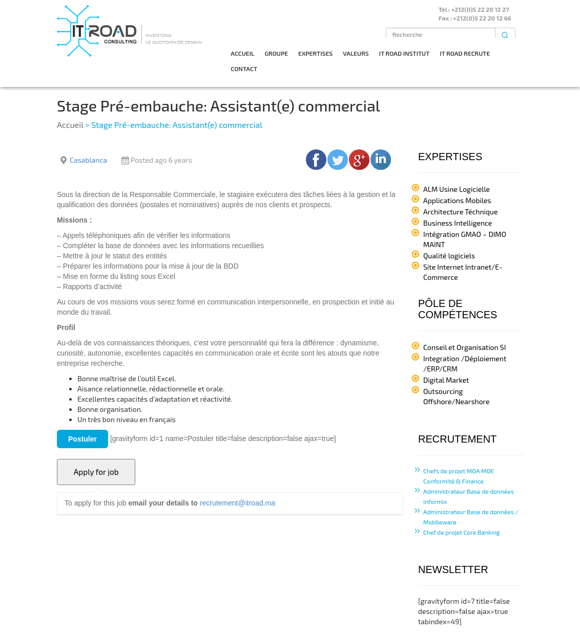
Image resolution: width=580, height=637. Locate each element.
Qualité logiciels (449, 255)
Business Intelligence (457, 222)
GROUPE (276, 53)
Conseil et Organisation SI (464, 347)
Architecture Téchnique (460, 211)
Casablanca (88, 160)
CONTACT (244, 68)
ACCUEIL (242, 53)
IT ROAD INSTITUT (404, 53)
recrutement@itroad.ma (237, 503)
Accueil (70, 124)
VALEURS (356, 53)
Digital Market (446, 380)
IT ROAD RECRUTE (465, 53)
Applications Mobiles (457, 200)
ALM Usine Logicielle (456, 189)
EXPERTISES (315, 53)
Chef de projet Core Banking (461, 532)
